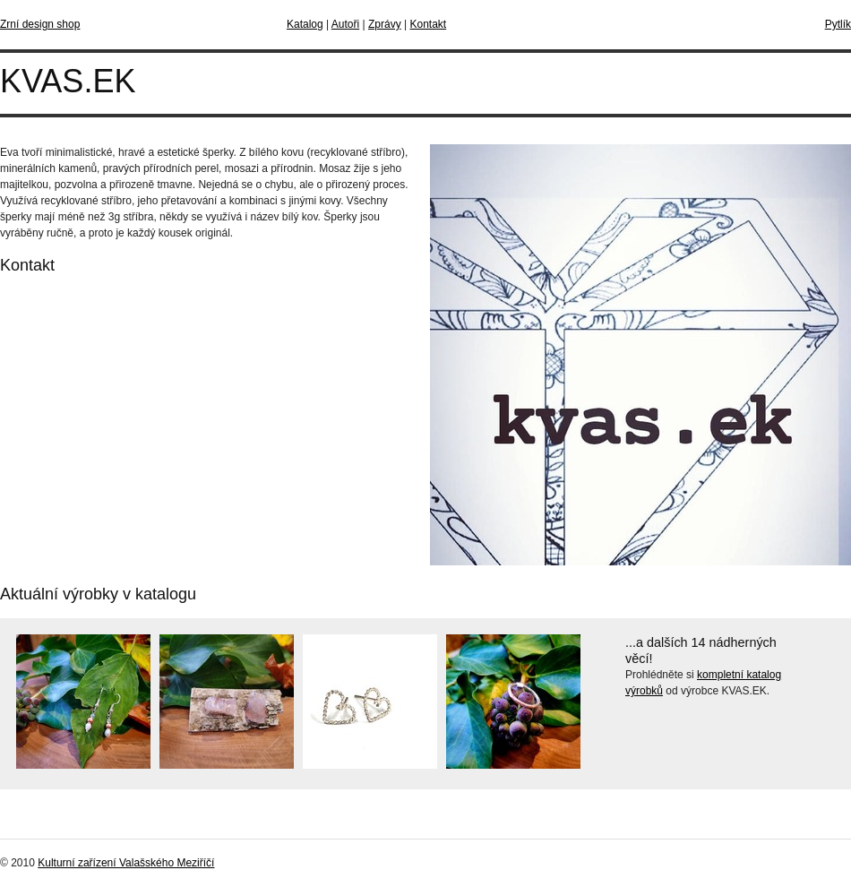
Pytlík (838, 24)
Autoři (345, 24)
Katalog (305, 24)
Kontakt (427, 24)
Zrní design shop (40, 24)
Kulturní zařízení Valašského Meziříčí (126, 863)
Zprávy (384, 24)
